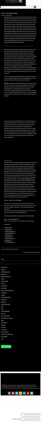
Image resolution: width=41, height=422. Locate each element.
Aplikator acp (4, 274)
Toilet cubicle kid (4, 332)
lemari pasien (4, 299)
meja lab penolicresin (5, 304)
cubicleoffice (4, 292)
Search (2, 259)
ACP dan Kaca (4, 267)
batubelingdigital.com (10, 242)
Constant (3, 283)
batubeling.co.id (8, 227)
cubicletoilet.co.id (9, 236)
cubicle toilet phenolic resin (7, 290)
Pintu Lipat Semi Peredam (7, 318)
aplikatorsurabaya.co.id (10, 233)
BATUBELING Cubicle (27, 178)
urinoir (2, 339)
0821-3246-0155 (21, 215)
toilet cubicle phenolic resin (7, 334)
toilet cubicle (4, 329)
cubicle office (4, 285)
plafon (2, 320)
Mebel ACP (3, 302)
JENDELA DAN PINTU (6, 297)
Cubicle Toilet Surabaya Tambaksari (31, 252)
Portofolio (3, 325)
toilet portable (4, 336)
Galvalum (3, 295)
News (2, 306)
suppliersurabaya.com (10, 238)
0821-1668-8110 (13, 215)
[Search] (35, 7)
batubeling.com (8, 229)
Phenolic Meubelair (5, 311)
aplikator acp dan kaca (6, 276)
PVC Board (3, 327)
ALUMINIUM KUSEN (5, 272)
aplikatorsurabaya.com (10, 231)
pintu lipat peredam (5, 315)
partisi (2, 308)
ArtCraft (2, 278)
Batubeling (6, 83)
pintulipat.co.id (8, 240)
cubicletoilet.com (9, 234)
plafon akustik (4, 322)
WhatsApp (7, 346)
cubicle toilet (8, 15)
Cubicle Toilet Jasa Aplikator (15, 200)
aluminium (3, 269)
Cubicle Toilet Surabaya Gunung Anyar (10, 249)
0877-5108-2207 (30, 215)
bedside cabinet (4, 281)
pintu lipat (3, 313)
